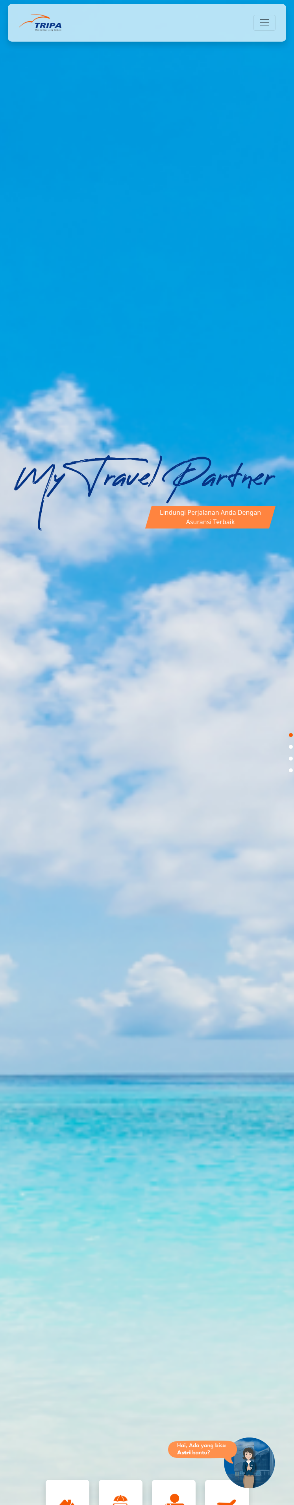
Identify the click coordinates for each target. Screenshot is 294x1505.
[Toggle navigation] (264, 23)
